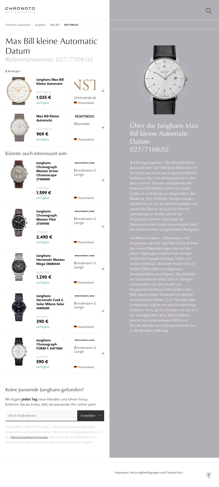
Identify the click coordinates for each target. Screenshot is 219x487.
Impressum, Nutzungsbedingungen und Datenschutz (149, 472)
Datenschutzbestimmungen (29, 437)
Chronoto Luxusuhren (17, 25)
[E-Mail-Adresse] (41, 415)
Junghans (40, 25)
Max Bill (54, 25)
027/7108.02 (71, 25)
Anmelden (87, 415)
